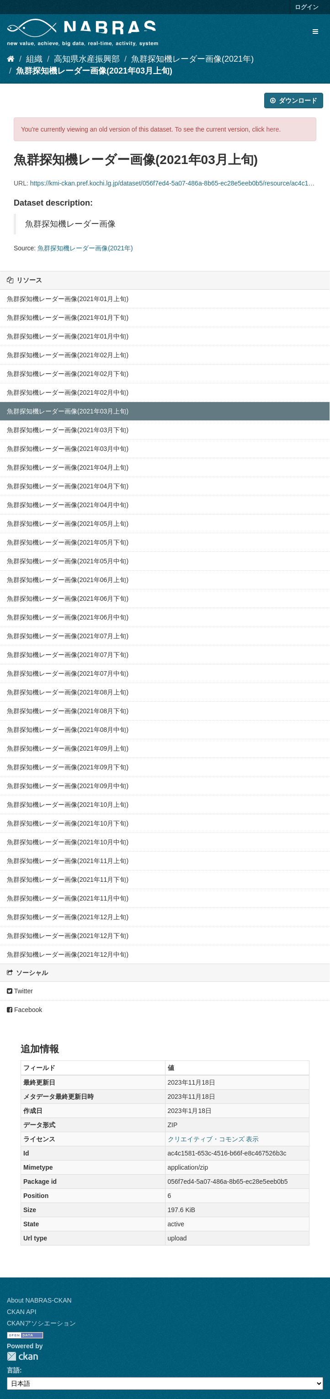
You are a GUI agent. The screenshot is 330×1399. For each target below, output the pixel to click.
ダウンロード (293, 100)
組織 (34, 59)
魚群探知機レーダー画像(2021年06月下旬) (67, 598)
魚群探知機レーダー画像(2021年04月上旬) (67, 467)
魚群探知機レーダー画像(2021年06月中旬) (67, 617)
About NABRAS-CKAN (39, 1300)
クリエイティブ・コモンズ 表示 (213, 1139)
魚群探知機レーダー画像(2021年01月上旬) (67, 298)
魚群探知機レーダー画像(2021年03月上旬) (94, 70)
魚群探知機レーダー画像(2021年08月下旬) (67, 711)
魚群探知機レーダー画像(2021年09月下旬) (67, 767)
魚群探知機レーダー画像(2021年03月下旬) (67, 430)
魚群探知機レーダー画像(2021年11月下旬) (67, 879)
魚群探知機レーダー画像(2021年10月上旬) (67, 804)
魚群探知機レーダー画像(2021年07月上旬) (67, 636)
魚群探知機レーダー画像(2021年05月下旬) (67, 542)
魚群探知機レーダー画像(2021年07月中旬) (67, 673)
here (272, 129)
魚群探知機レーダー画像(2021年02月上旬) (67, 355)
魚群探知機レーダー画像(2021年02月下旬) (67, 373)
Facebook (24, 1009)
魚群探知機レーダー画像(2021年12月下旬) (67, 935)
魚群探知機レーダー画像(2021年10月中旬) (67, 842)
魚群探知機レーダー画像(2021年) (192, 59)
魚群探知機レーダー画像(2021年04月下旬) (67, 486)
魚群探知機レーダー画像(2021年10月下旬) (67, 823)
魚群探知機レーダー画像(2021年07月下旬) (67, 654)
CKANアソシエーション (41, 1323)
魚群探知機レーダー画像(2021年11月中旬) (67, 898)
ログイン (307, 7)
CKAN (22, 1356)
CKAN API (22, 1311)
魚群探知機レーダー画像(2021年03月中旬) (67, 448)
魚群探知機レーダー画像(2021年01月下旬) (67, 317)
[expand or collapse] (315, 31)
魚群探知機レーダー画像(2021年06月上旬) (67, 579)
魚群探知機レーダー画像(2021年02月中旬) (67, 392)
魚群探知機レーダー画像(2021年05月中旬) (67, 561)
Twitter (20, 991)
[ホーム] (11, 59)
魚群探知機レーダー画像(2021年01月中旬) (67, 336)
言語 (13, 1370)
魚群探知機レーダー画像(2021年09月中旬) (67, 786)
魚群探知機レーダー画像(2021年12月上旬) (67, 917)
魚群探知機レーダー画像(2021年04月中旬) (67, 505)
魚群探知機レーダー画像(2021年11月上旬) (67, 860)
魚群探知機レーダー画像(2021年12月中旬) (67, 954)
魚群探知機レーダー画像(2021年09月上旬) (67, 748)
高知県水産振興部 (87, 59)
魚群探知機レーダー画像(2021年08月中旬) (67, 729)
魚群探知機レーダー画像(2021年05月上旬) (67, 523)
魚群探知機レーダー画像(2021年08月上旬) (67, 692)
